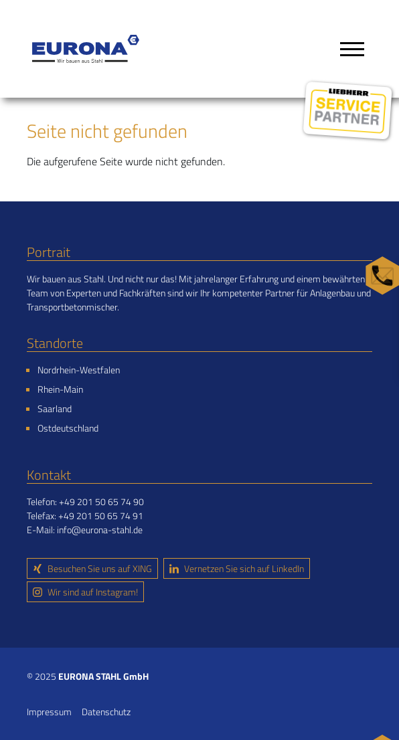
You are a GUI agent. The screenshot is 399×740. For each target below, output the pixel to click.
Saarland (54, 408)
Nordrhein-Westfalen (78, 370)
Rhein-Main (60, 389)
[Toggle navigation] (352, 49)
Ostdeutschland (67, 428)
